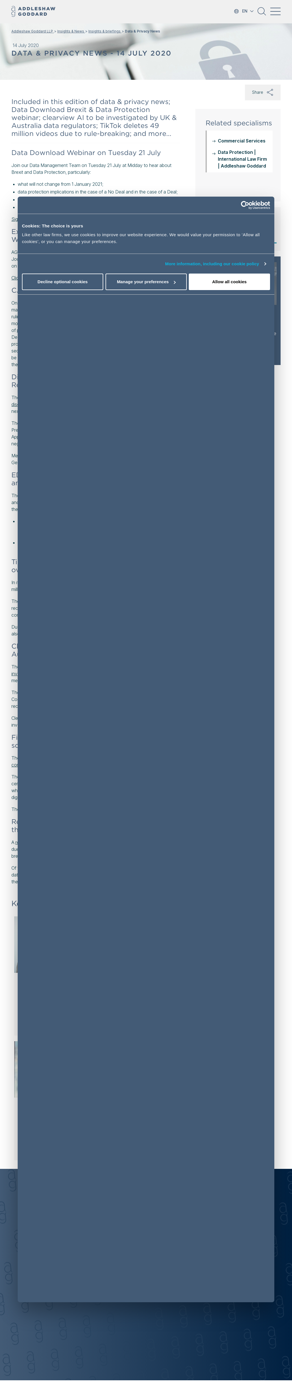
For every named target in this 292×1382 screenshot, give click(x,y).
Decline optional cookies (63, 281)
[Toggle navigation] (275, 11)
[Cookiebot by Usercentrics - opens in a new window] (245, 205)
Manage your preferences (146, 281)
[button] (261, 13)
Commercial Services (241, 141)
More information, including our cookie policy (212, 263)
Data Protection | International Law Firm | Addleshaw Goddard (242, 159)
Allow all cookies (229, 281)
